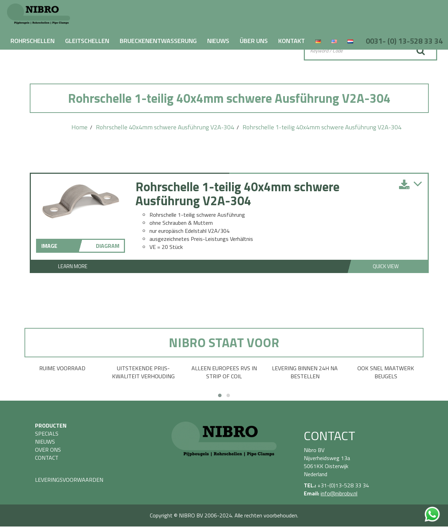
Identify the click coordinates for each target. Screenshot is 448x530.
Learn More (73, 266)
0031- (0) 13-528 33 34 (404, 41)
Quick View (386, 266)
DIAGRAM (107, 246)
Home (79, 127)
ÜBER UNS (254, 40)
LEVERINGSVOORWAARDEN (69, 479)
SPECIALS (46, 433)
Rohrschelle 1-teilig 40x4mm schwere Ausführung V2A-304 (322, 127)
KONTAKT (291, 40)
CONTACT (46, 457)
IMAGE (49, 246)
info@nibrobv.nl (339, 493)
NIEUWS (218, 40)
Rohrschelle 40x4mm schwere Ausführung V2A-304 (165, 127)
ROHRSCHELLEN (32, 40)
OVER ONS (48, 449)
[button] (220, 395)
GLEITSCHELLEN (87, 40)
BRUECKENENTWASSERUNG (158, 40)
